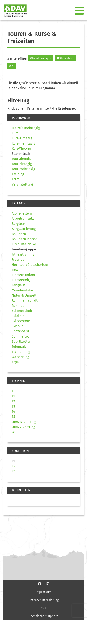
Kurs (15, 133)
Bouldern (19, 234)
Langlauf (18, 285)
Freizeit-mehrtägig (26, 128)
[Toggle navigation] (79, 11)
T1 (13, 396)
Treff (15, 179)
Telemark (19, 347)
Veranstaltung (22, 184)
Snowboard (20, 331)
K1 (12, 65)
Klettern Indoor (23, 275)
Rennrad (18, 306)
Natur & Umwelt (24, 295)
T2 (13, 401)
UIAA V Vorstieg (23, 427)
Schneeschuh (22, 311)
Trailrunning (21, 352)
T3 (13, 406)
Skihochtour (21, 321)
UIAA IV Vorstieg (24, 422)
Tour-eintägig (22, 164)
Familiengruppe (41, 58)
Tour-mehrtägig (23, 169)
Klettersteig (21, 280)
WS (14, 432)
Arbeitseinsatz (23, 218)
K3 (13, 471)
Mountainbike (22, 290)
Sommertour (21, 336)
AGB (43, 608)
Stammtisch (65, 58)
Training (18, 174)
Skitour (17, 326)
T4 (13, 411)
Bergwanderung (24, 229)
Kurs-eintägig (22, 138)
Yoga (15, 362)
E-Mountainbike (24, 244)
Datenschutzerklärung (44, 600)
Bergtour (18, 224)
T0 (13, 391)
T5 (13, 417)
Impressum (43, 592)
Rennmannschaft (25, 300)
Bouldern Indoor (24, 239)
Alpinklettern (22, 213)
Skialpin (18, 316)
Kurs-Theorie (21, 148)
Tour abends (21, 159)
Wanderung (20, 357)
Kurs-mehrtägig (23, 143)
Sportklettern (22, 341)
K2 (13, 466)
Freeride (18, 259)
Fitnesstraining (23, 254)
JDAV (15, 270)
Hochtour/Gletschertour (30, 265)
